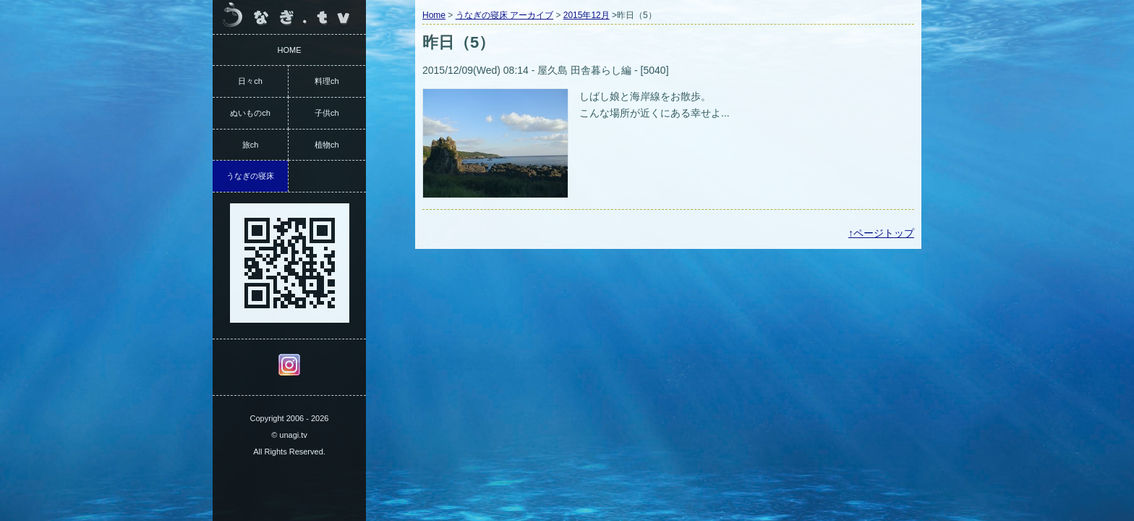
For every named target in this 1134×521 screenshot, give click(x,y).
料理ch (327, 81)
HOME (290, 50)
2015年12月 (586, 15)
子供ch (327, 113)
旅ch (250, 144)
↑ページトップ (881, 233)
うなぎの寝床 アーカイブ (504, 15)
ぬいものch (250, 113)
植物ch (327, 144)
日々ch (250, 81)
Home (434, 15)
